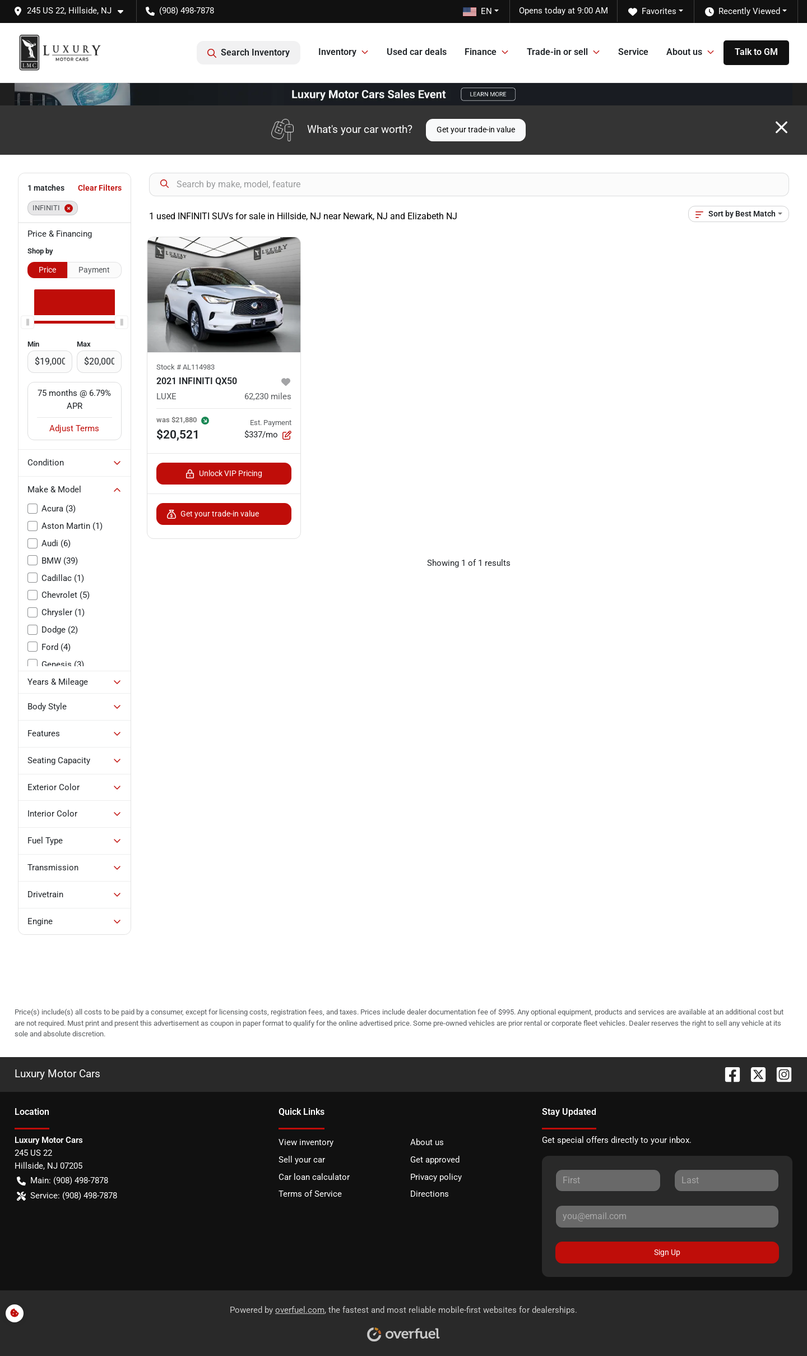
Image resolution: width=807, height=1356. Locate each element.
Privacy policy (436, 1177)
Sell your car (302, 1160)
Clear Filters (100, 187)
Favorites (652, 11)
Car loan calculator (314, 1177)
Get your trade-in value (476, 129)
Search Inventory (248, 52)
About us (427, 1142)
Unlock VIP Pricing (223, 473)
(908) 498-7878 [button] (180, 11)
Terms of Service (310, 1194)
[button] (73, 11)
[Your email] (667, 1216)
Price (47, 269)
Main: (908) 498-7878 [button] (62, 1180)
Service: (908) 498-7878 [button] (67, 1195)
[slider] (27, 322)
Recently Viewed (742, 11)
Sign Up (667, 1252)
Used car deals (417, 52)
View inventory (306, 1142)
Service (633, 52)
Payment (94, 269)
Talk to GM (756, 52)
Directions (429, 1194)
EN (477, 11)
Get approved (435, 1160)
